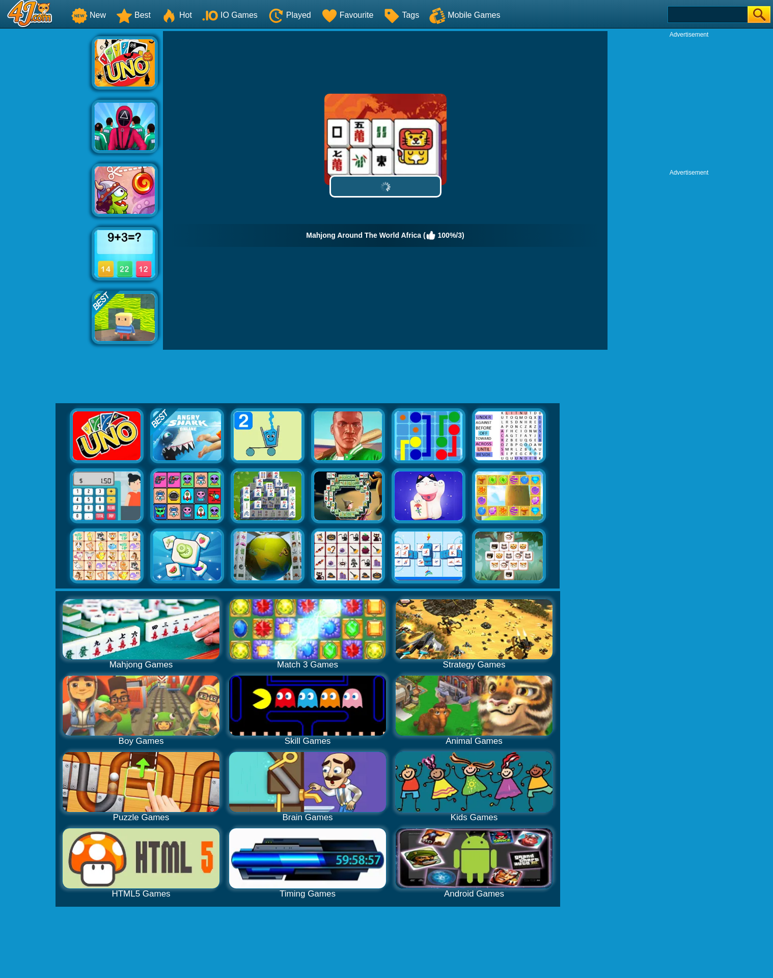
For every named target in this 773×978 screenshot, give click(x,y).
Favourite (347, 15)
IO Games (230, 15)
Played (289, 15)
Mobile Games (464, 15)
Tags (401, 15)
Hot (176, 15)
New (88, 15)
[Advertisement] (46, 184)
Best (133, 15)
